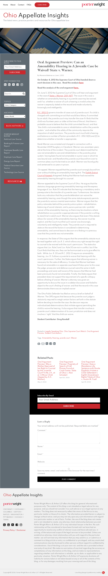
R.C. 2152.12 (42, 113)
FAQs (29, 5)
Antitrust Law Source (12, 139)
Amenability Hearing (50, 338)
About (12, 5)
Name (40, 446)
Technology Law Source (14, 172)
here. (76, 88)
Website (41, 462)
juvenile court (65, 338)
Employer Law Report (13, 157)
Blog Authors (14, 125)
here (81, 83)
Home (5, 5)
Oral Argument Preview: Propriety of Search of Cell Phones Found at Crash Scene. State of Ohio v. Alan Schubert (68, 368)
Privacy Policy (9, 530)
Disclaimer (21, 530)
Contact (21, 5)
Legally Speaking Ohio (54, 331)
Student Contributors (53, 333)
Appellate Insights (36, 16)
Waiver (74, 338)
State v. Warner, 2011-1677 (61, 96)
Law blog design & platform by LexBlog (90, 572)
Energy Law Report (12, 161)
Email (40, 454)
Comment (42, 430)
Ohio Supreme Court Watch (75, 331)
